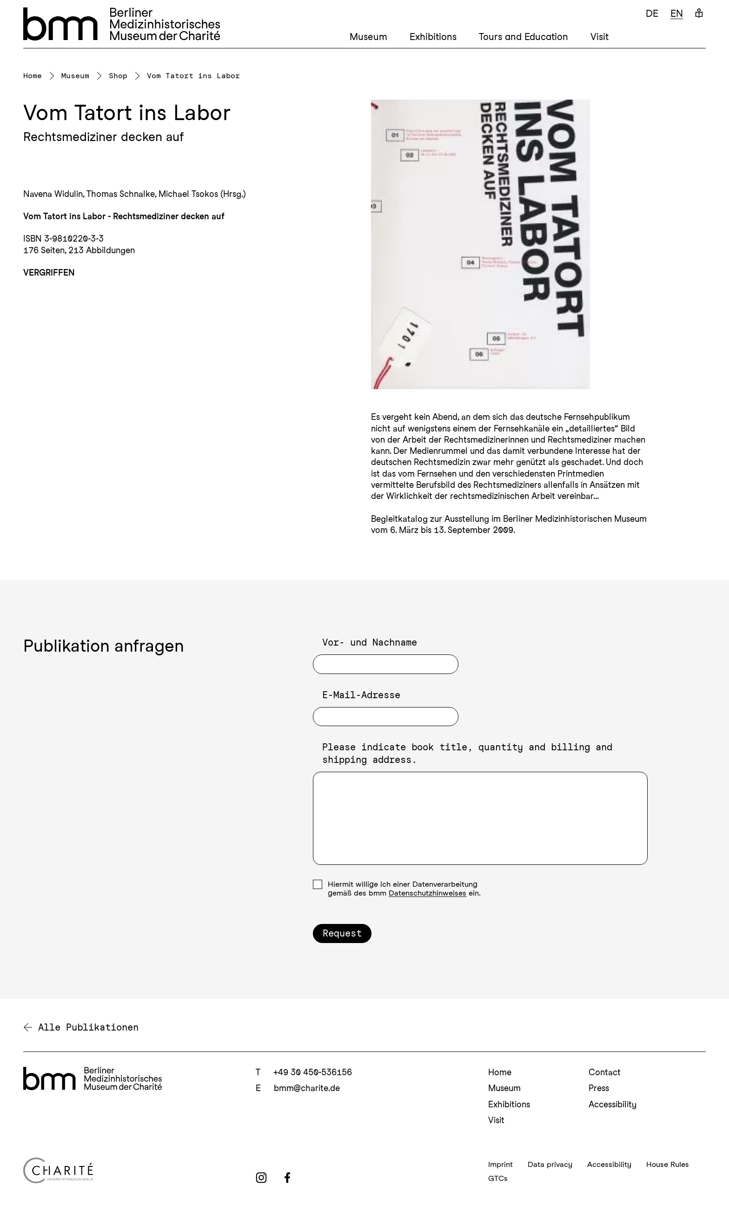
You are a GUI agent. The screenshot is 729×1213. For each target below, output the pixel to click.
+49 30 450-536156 (312, 1072)
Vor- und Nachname (369, 642)
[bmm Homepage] (92, 1078)
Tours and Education (523, 36)
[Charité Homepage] (132, 1170)
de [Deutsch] (652, 13)
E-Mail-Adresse (361, 695)
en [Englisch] (676, 13)
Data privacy (550, 1164)
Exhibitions (433, 36)
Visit (599, 36)
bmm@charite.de (307, 1088)
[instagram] (261, 1177)
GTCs (498, 1178)
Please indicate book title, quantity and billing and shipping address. (467, 753)
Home (32, 75)
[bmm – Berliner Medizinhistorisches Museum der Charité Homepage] (121, 23)
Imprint (500, 1164)
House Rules (667, 1164)
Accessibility (612, 1104)
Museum (368, 36)
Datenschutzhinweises (427, 893)
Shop (118, 75)
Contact (605, 1072)
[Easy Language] (699, 13)
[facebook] (287, 1177)
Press (599, 1088)
